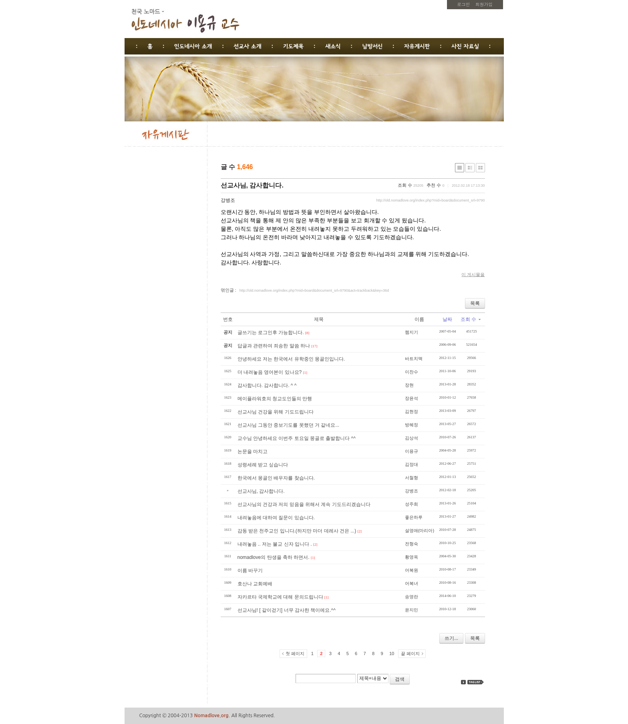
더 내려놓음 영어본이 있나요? (270, 372)
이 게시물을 (473, 274)
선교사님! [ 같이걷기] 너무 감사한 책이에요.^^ (287, 610)
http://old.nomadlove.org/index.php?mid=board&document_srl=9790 (430, 200)
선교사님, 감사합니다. (252, 185)
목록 (475, 303)
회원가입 (484, 4)
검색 (400, 679)
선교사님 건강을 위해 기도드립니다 (276, 412)
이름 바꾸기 (250, 570)
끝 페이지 (410, 653)
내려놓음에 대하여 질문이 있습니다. (276, 517)
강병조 (228, 200)
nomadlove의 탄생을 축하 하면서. (274, 557)
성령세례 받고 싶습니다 (263, 465)
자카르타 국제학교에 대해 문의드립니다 (280, 597)
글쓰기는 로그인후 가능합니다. (271, 332)
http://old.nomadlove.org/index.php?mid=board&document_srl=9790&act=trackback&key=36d (314, 290)
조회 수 (470, 319)
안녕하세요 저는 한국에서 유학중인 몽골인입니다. (291, 359)
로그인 (463, 4)
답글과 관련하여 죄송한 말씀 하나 (274, 346)
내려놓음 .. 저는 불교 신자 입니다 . (275, 544)
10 (391, 653)
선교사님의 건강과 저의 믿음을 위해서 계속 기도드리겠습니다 (304, 504)
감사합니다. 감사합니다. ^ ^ (267, 385)
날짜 (447, 319)
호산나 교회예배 (255, 584)
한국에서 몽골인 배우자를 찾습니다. (276, 478)
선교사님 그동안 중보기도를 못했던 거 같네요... (289, 425)
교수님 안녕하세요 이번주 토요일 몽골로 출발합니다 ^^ (297, 438)
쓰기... (451, 638)
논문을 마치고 (253, 451)
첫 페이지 (295, 653)
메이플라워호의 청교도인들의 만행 (275, 398)
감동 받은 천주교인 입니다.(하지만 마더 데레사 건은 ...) (297, 531)
